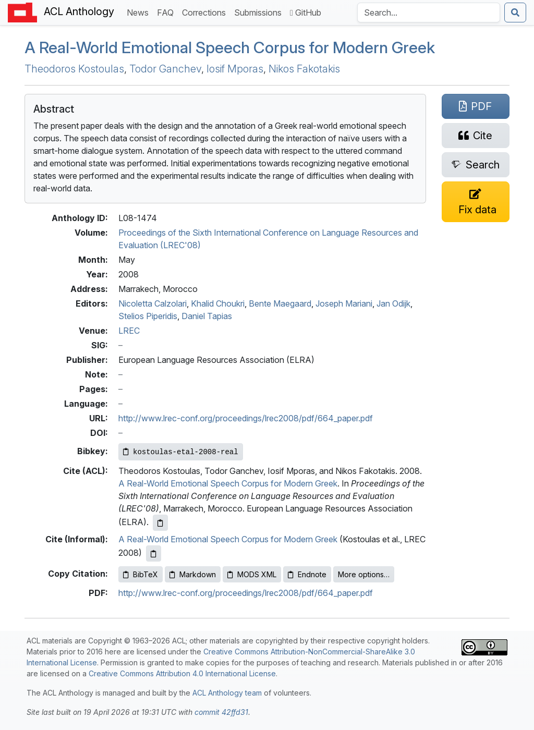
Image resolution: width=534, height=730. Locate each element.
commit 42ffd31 (221, 712)
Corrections (206, 12)
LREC (129, 330)
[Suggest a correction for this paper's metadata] (475, 201)
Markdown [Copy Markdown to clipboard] (192, 574)
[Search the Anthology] (428, 12)
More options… (364, 574)
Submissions (260, 12)
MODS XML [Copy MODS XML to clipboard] (251, 574)
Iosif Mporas (235, 69)
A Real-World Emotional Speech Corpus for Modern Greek (227, 483)
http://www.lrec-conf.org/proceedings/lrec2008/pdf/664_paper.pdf (245, 418)
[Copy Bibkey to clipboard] (180, 451)
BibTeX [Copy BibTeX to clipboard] (140, 574)
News (140, 12)
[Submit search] (515, 12)
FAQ (167, 12)
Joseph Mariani (343, 303)
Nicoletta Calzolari (152, 303)
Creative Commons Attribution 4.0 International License (182, 673)
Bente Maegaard (280, 303)
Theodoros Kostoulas (74, 69)
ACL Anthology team (227, 692)
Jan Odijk (393, 303)
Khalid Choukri (218, 303)
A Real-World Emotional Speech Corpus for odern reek (230, 47)
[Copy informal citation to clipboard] (153, 553)
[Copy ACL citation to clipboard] (160, 523)
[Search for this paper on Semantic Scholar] (475, 164)
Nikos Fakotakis (304, 69)
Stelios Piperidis (147, 316)
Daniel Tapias (206, 316)
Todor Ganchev (165, 69)
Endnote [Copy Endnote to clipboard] (307, 574)
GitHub (305, 12)
